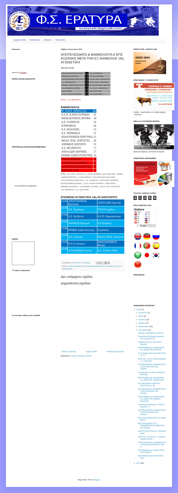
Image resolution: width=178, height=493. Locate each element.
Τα (16, 186)
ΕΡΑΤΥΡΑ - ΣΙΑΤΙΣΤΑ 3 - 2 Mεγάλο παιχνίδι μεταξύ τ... (151, 438)
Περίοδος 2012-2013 (113, 266)
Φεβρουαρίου (144, 326)
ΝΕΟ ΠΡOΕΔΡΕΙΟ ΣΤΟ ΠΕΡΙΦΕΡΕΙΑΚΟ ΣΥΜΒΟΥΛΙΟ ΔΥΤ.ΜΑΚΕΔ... (151, 426)
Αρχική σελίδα (91, 352)
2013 (138, 310)
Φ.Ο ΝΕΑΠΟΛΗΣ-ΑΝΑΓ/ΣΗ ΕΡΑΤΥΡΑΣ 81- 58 (149, 384)
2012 (138, 463)
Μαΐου (141, 316)
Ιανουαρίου (143, 330)
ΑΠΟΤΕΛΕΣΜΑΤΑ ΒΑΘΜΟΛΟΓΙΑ (93, 266)
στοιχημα (23, 72)
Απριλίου (142, 320)
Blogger (97, 480)
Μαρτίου (142, 323)
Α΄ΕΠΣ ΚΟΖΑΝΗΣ (74, 266)
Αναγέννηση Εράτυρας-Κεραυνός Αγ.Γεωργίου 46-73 (151, 337)
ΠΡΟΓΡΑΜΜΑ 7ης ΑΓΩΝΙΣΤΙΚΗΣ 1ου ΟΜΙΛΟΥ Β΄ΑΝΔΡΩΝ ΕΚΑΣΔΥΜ (151, 399)
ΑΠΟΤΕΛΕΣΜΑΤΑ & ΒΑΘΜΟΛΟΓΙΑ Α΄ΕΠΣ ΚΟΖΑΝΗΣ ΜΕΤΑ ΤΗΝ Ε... (152, 445)
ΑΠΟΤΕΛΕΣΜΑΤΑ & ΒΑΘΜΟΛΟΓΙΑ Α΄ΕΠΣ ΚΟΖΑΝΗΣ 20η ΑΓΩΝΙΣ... (152, 366)
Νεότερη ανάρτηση (69, 352)
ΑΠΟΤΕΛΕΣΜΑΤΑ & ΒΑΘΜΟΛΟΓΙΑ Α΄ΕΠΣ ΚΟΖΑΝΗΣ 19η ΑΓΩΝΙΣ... (152, 391)
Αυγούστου (143, 313)
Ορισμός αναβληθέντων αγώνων (151, 333)
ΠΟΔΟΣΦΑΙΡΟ (67, 269)
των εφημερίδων (30, 186)
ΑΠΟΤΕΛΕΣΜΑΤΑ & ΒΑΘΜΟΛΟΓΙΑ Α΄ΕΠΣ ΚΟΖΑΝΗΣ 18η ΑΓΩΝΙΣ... (152, 412)
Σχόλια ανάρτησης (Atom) (81, 356)
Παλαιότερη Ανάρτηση (115, 352)
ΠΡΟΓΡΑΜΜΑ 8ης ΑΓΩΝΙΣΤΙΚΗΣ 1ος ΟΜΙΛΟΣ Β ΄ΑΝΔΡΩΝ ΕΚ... (151, 379)
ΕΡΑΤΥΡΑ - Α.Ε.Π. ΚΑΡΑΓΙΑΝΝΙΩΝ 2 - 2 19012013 (152, 360)
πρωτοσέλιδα (21, 186)
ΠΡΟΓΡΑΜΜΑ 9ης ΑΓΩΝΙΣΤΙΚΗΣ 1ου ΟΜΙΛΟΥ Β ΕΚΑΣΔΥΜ (151, 349)
